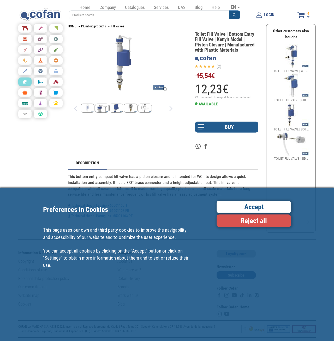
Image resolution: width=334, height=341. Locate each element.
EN (235, 7)
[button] (234, 14)
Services (161, 7)
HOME (72, 26)
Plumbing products (93, 26)
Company (107, 7)
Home (85, 7)
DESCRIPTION (87, 162)
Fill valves (117, 26)
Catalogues (135, 7)
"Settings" (52, 258)
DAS (182, 7)
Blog (198, 7)
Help (216, 7)
